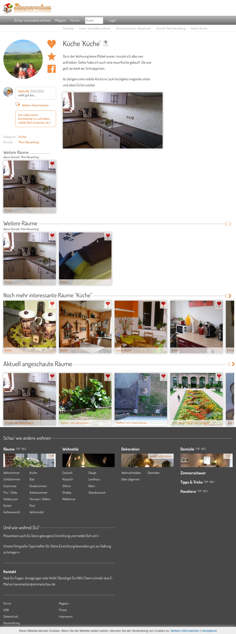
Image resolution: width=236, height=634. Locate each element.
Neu (203, 448)
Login (112, 20)
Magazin (60, 20)
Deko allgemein (130, 479)
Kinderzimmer (38, 486)
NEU (24, 448)
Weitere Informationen (184, 630)
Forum (75, 20)
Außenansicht (11, 512)
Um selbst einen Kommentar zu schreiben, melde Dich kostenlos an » (34, 119)
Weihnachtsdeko (131, 473)
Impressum (66, 616)
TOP (18, 448)
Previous (51, 153)
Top (197, 448)
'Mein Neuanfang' (28, 142)
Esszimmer (10, 486)
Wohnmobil (36, 512)
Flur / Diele (10, 492)
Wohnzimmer (11, 473)
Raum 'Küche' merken (51, 56)
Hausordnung (11, 623)
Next (54, 153)
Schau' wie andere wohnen (32, 20)
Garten (7, 505)
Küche (22, 136)
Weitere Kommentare (32, 105)
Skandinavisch (97, 492)
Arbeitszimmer (39, 492)
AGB (6, 610)
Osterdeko (154, 473)
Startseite (68, 28)
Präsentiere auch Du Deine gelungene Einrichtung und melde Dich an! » (51, 535)
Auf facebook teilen (51, 68)
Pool (32, 505)
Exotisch (67, 473)
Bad (32, 479)
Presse (63, 610)
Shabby (66, 492)
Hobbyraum (10, 499)
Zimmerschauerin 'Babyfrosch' (133, 28)
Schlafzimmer (11, 479)
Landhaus (94, 479)
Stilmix (66, 486)
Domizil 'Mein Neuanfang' (171, 28)
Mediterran (68, 499)
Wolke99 (23, 91)
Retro (91, 486)
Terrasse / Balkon (40, 499)
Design (92, 473)
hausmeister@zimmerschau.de (34, 584)
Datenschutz (10, 616)
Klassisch (67, 479)
